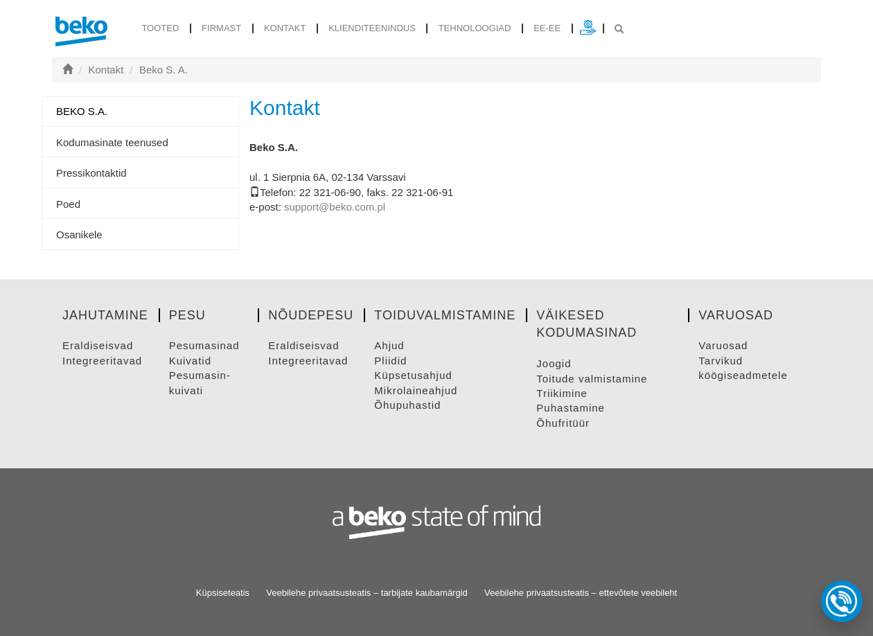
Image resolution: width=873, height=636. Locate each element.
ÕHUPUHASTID (407, 405)
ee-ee (547, 28)
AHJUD (389, 345)
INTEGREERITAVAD (102, 360)
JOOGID (553, 363)
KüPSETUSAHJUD (413, 375)
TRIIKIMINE (562, 393)
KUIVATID (190, 360)
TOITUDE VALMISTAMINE (591, 379)
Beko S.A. (81, 111)
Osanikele (79, 234)
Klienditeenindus (372, 28)
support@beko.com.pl (334, 207)
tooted (160, 28)
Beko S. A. (163, 70)
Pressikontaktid (91, 173)
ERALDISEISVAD (97, 345)
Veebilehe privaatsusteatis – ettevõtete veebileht (580, 593)
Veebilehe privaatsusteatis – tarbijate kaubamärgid (367, 593)
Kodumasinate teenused (112, 142)
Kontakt (285, 28)
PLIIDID (390, 360)
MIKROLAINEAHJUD (415, 390)
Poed (68, 204)
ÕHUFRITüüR (563, 423)
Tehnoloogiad (475, 28)
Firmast (221, 28)
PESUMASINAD (204, 345)
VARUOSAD (723, 345)
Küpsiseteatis (222, 593)
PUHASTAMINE (570, 408)
